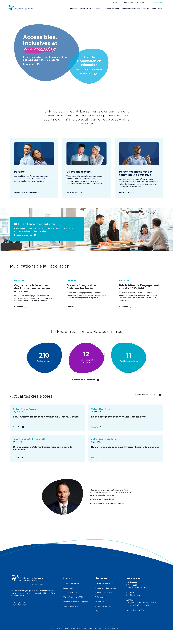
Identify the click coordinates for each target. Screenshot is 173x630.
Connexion (158, 3)
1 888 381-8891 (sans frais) (136, 587)
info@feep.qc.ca (133, 595)
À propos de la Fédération (86, 380)
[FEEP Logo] (21, 7)
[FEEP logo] (27, 580)
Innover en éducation (111, 9)
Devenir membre (70, 593)
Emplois (146, 9)
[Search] (149, 2)
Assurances (116, 3)
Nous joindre (129, 3)
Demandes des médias (135, 610)
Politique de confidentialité (86, 628)
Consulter (20, 307)
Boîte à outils (157, 9)
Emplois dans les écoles (104, 583)
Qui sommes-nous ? (71, 583)
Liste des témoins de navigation (109, 628)
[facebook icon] (13, 604)
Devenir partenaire (70, 606)
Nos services (68, 588)
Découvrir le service (25, 235)
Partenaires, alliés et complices (75, 602)
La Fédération (72, 9)
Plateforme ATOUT (103, 606)
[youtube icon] (18, 604)
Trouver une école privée (27, 193)
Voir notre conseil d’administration (107, 503)
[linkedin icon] (23, 604)
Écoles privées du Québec (90, 9)
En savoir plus (31, 64)
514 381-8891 (131, 585)
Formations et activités (131, 9)
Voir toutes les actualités (148, 395)
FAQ (96, 611)
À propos (140, 3)
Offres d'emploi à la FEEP (73, 597)
